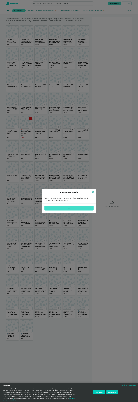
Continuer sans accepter (129, 386)
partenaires (45, 389)
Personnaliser (99, 392)
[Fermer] (93, 192)
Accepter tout (112, 392)
